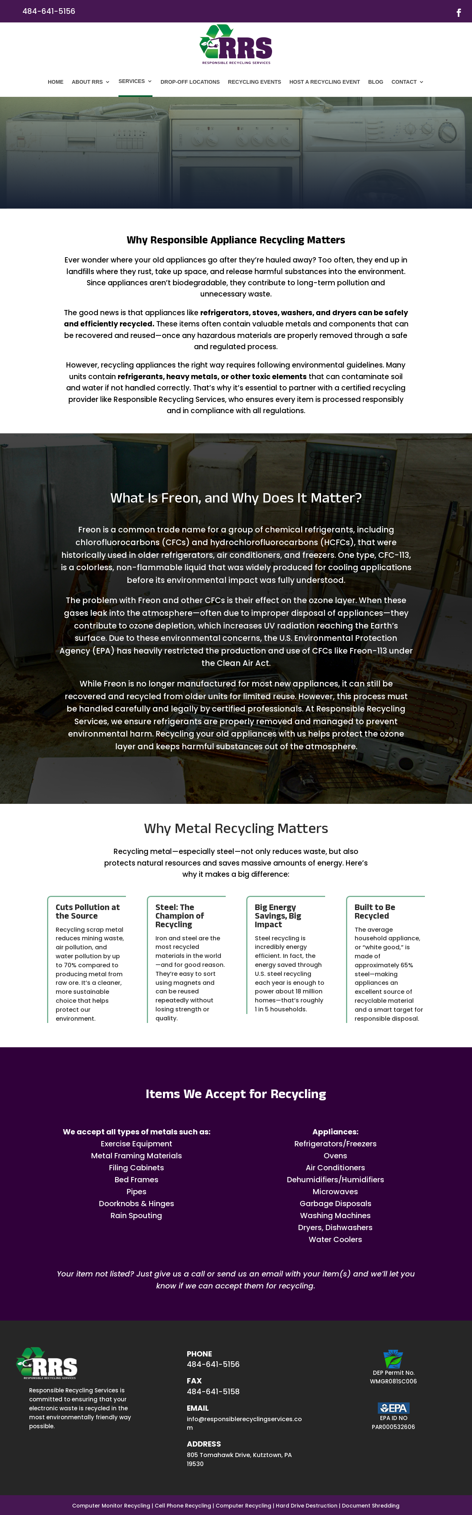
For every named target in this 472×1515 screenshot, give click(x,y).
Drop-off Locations (190, 82)
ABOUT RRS (87, 82)
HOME (56, 82)
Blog (375, 82)
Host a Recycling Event (324, 82)
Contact (404, 82)
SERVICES (131, 81)
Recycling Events (254, 82)
